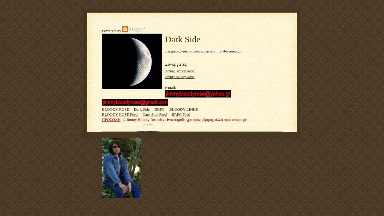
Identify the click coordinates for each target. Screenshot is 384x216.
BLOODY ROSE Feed (120, 114)
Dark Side (141, 109)
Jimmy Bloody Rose (180, 71)
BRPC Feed (181, 114)
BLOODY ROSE (115, 109)
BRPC (159, 109)
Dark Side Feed (154, 114)
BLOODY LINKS (184, 109)
